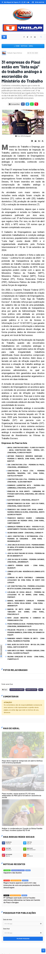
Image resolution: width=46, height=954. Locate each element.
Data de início (7, 919)
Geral (31, 46)
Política (6, 880)
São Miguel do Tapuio (18, 870)
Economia (7, 870)
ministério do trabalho (17, 689)
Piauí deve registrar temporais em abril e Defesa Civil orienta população (22, 762)
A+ (39, 141)
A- (43, 141)
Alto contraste (1, 651)
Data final (6, 929)
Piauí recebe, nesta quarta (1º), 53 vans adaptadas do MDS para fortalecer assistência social (21, 795)
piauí (40, 689)
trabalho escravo (31, 689)
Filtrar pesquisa (23, 938)
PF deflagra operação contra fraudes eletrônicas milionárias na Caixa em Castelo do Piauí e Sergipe (21, 900)
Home (17, 46)
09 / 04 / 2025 (33, 53)
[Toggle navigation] (4, 37)
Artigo (28, 870)
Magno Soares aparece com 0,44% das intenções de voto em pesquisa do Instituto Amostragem (21, 885)
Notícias (24, 46)
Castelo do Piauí (16, 880)
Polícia (6, 895)
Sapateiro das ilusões (12, 872)
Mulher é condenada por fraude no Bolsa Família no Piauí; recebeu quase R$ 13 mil (22, 829)
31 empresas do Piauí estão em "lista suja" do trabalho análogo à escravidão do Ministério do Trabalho (22, 71)
